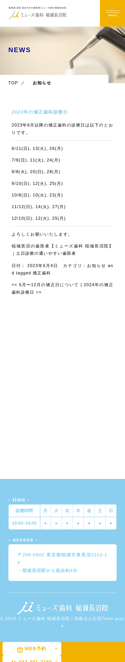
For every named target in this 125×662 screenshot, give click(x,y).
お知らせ (96, 265)
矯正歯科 (42, 273)
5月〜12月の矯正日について (45, 284)
